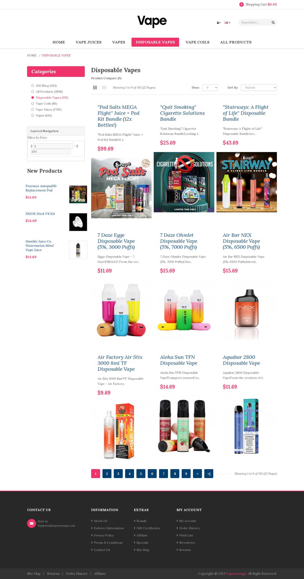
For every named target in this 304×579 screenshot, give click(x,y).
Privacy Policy (104, 535)
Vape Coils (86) (46, 103)
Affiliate (142, 535)
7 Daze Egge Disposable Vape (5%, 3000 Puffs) (116, 241)
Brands (141, 521)
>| (209, 473)
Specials (142, 543)
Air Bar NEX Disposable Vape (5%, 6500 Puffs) (241, 241)
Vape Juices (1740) (48, 109)
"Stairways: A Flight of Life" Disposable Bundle (246, 113)
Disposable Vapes (56, 55)
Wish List (186, 535)
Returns (185, 550)
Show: (196, 87)
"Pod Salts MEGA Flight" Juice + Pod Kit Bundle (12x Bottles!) (118, 116)
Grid (95, 87)
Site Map (143, 550)
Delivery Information (109, 528)
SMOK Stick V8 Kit (66, 213)
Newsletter (187, 543)
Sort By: (233, 87)
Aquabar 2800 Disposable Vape (241, 360)
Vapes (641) (44, 115)
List (104, 87)
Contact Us (102, 550)
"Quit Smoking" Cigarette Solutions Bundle (182, 113)
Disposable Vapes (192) (52, 97)
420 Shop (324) (46, 86)
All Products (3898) (49, 91)
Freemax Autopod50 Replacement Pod (67, 188)
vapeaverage (236, 574)
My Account (187, 521)
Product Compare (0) (106, 78)
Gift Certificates (148, 528)
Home (32, 55)
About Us (100, 521)
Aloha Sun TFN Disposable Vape (178, 360)
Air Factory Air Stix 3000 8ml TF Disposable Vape (120, 363)
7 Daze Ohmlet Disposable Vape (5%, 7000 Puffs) (178, 241)
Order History (189, 528)
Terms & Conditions (108, 543)
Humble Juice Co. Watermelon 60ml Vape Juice (66, 245)
